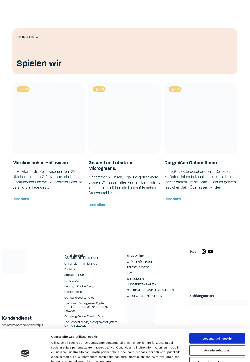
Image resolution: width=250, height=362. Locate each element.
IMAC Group (72, 280)
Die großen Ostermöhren (190, 163)
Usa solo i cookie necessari (217, 334)
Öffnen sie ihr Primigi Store (80, 263)
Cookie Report (88, 338)
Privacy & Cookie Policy (79, 286)
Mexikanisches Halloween (40, 163)
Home (20, 37)
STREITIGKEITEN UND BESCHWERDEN (150, 290)
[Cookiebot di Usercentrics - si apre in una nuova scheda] (25, 354)
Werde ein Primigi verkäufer (81, 258)
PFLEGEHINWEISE (138, 267)
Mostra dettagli (205, 354)
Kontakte (69, 269)
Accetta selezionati (217, 322)
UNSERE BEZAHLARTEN (142, 284)
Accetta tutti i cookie (217, 310)
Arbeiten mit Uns (74, 275)
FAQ (129, 273)
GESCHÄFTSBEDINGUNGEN (144, 296)
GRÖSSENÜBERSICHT (140, 262)
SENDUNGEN (135, 279)
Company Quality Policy (79, 297)
